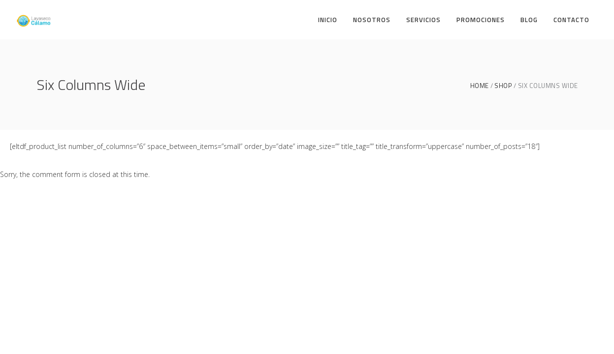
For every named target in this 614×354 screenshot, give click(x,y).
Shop (503, 86)
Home (479, 86)
